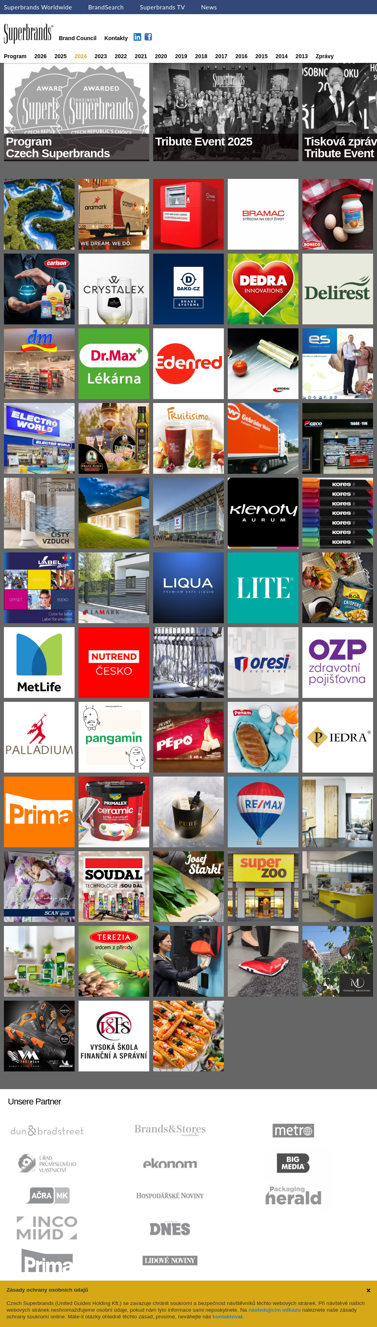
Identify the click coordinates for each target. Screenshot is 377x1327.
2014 (281, 56)
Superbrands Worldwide (38, 7)
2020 (161, 56)
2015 (261, 56)
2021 (141, 56)
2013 (302, 56)
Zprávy (325, 56)
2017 (221, 56)
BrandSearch (106, 7)
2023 (101, 56)
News (209, 7)
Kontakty (116, 38)
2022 (121, 56)
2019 (181, 56)
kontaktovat (227, 1317)
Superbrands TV (162, 7)
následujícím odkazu (275, 1310)
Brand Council (78, 38)
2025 (61, 56)
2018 (201, 56)
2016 (241, 56)
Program (15, 56)
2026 (41, 56)
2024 (81, 56)
